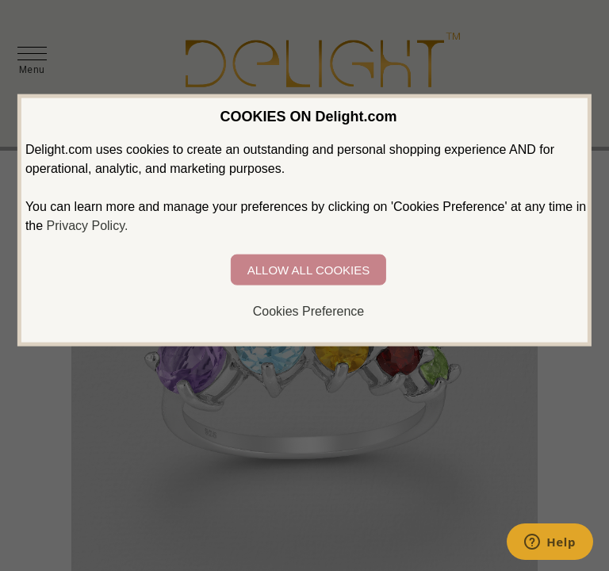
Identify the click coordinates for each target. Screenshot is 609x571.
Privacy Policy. (87, 225)
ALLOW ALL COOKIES (308, 270)
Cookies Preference (309, 311)
